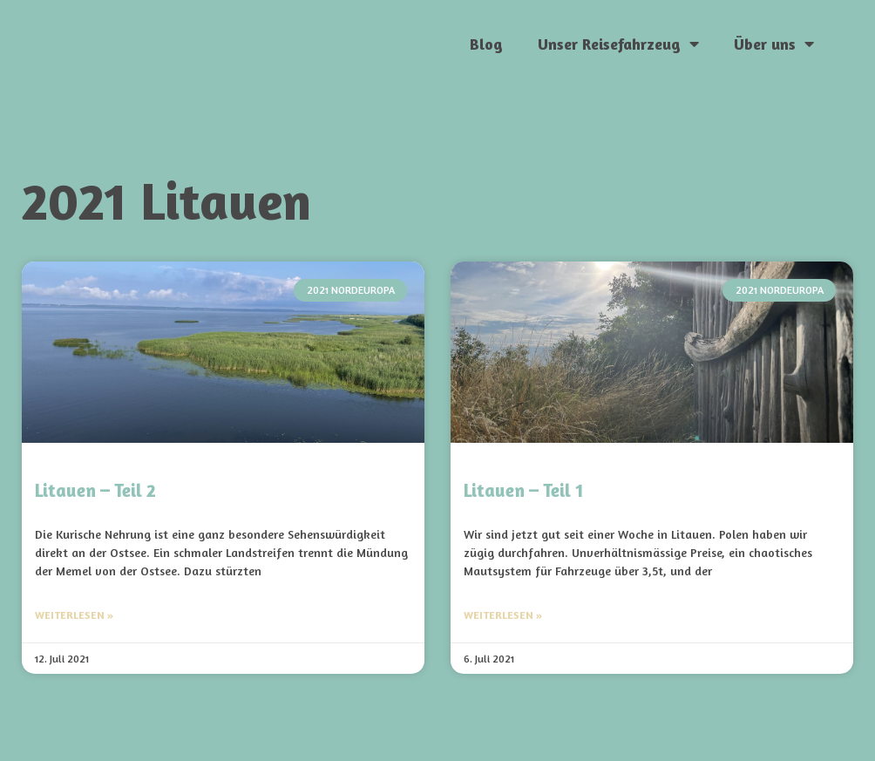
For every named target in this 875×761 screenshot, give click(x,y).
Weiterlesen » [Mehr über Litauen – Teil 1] (503, 615)
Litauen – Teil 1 (523, 490)
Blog (486, 43)
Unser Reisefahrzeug (618, 43)
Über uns (774, 43)
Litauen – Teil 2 (95, 490)
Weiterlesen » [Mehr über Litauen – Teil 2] (74, 615)
